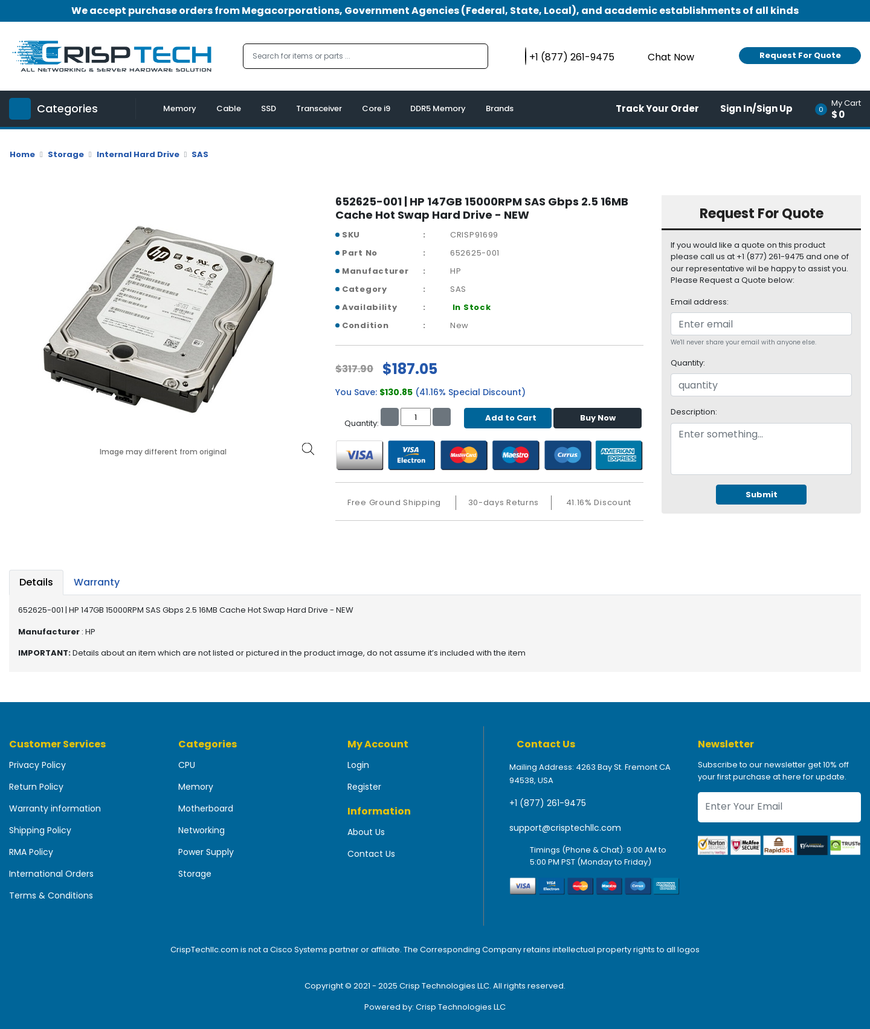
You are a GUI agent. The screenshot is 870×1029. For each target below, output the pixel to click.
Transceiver (319, 108)
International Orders (51, 874)
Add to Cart (507, 418)
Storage (66, 154)
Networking (201, 830)
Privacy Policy (37, 765)
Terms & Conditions (51, 895)
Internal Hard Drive (138, 154)
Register (364, 787)
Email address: (700, 302)
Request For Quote (800, 55)
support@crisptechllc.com (565, 828)
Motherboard (205, 808)
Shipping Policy (40, 830)
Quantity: (688, 363)
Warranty (97, 582)
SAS (200, 154)
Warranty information (55, 808)
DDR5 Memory (438, 108)
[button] (842, 109)
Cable (228, 108)
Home (22, 154)
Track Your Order (657, 108)
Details (36, 582)
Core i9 (376, 108)
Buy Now (598, 418)
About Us (366, 832)
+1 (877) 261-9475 (547, 803)
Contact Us (371, 854)
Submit (762, 494)
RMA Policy (31, 852)
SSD (268, 108)
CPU (186, 765)
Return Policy (36, 787)
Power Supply (206, 852)
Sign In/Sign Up (756, 108)
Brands (500, 108)
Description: (694, 412)
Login (358, 765)
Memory (179, 108)
